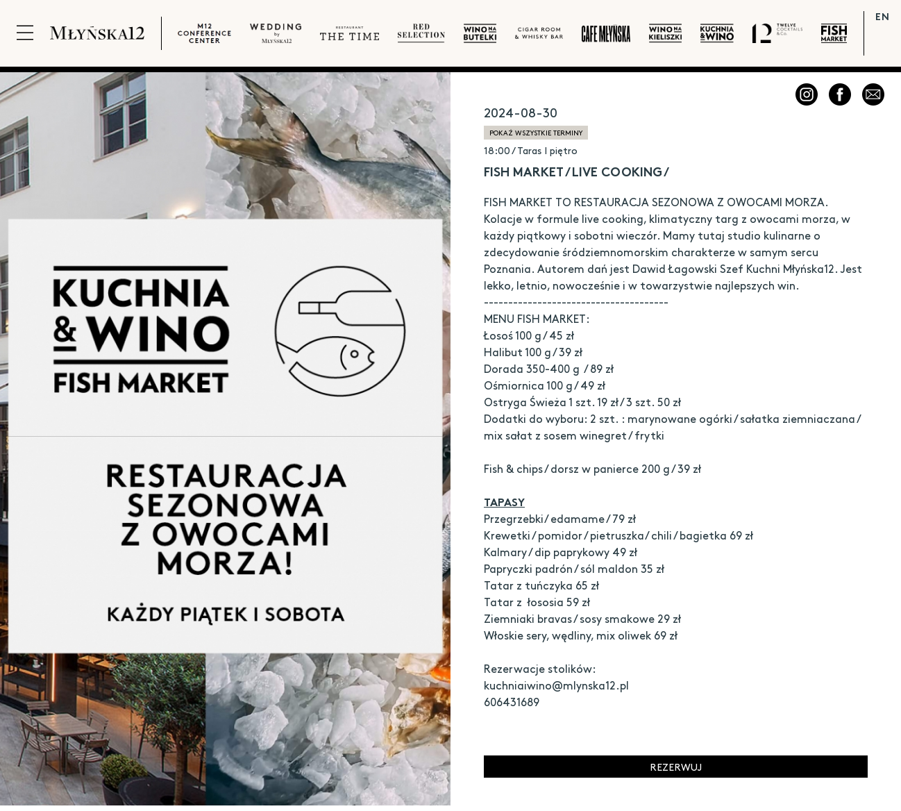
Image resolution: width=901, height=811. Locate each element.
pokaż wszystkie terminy (535, 132)
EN (882, 16)
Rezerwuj (676, 767)
